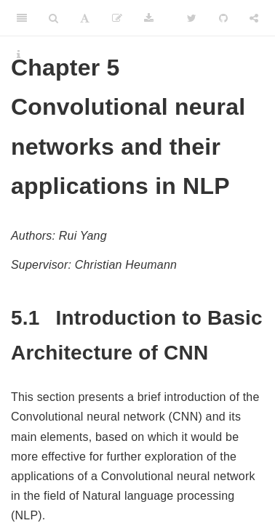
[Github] (223, 18)
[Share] (254, 18)
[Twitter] (191, 18)
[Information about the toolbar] (18, 54)
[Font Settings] (84, 18)
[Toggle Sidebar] (22, 18)
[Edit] (117, 18)
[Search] (53, 18)
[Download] (148, 18)
